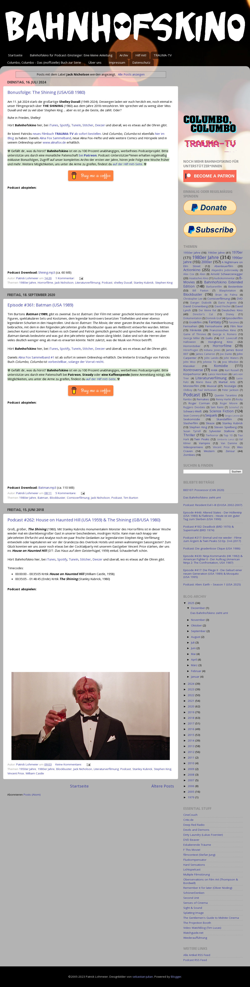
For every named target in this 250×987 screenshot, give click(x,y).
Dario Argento (227, 302)
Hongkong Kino (220, 342)
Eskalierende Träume (197, 845)
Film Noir (236, 326)
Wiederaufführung (195, 938)
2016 (191, 729)
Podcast (107, 282)
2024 (191, 684)
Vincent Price (16, 773)
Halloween (189, 342)
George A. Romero (224, 334)
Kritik (214, 370)
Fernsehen (190, 326)
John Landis (211, 358)
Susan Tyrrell (192, 431)
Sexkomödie (191, 419)
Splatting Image (193, 913)
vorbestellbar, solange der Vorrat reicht (76, 362)
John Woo (189, 362)
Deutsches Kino (232, 310)
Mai (193, 654)
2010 (191, 763)
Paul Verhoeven (207, 390)
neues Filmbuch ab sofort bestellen (67, 133)
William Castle (35, 773)
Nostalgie (230, 386)
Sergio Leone (232, 415)
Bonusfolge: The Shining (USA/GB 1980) (46, 92)
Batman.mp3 (47, 487)
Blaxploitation (227, 290)
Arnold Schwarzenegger (227, 274)
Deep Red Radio (194, 825)
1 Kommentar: (65, 278)
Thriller (189, 435)
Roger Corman (199, 403)
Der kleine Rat (207, 310)
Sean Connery (191, 415)
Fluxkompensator (194, 860)
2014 (191, 740)
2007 (191, 780)
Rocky (239, 399)
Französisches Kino (223, 330)
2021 (191, 701)
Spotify (65, 125)
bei (88, 155)
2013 (191, 746)
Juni (193, 648)
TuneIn (76, 125)
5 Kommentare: (66, 493)
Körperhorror (192, 374)
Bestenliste (235, 286)
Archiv (124, 55)
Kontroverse (193, 370)
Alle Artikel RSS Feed (196, 955)
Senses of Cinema (195, 903)
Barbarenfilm (214, 286)
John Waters (231, 358)
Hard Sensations (194, 865)
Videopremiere (193, 447)
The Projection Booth (197, 923)
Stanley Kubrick (144, 282)
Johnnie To (209, 362)
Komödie (221, 365)
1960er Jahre (216, 252)
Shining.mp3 (46, 272)
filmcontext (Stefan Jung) (199, 855)
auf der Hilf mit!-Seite (127, 164)
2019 (191, 712)
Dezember (198, 608)
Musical (211, 386)
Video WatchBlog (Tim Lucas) (202, 928)
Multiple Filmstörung (196, 874)
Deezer (100, 125)
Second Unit (191, 898)
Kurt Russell (232, 370)
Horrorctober (191, 346)
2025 (191, 603)
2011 (191, 757)
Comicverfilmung (78, 498)
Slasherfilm (190, 423)
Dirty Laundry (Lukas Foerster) (203, 835)
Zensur (230, 451)
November (198, 620)
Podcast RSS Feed (195, 960)
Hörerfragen (190, 350)
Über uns (94, 62)
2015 (191, 735)
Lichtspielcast (191, 869)
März (194, 665)
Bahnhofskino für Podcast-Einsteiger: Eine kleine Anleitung (71, 55)
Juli (193, 642)
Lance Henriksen (218, 374)
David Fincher (223, 306)
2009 (191, 769)
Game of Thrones (194, 334)
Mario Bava (203, 382)
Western (209, 451)
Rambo (187, 399)
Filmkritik (195, 330)
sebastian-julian (142, 976)
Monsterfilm (191, 386)
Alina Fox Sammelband (55, 138)
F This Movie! (191, 850)
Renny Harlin (223, 399)
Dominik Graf (213, 318)
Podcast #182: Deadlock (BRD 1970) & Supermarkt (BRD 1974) (208, 528)
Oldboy (187, 390)
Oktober (197, 625)
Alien (202, 274)
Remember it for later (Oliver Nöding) (207, 888)
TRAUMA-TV (163, 55)
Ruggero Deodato (194, 407)
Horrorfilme (45, 282)
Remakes (203, 399)
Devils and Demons (196, 830)
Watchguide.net (193, 933)
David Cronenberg (195, 306)
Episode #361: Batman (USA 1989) (40, 305)
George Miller (191, 338)
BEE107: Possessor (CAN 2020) (203, 490)
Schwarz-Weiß (192, 411)
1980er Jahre (27, 282)
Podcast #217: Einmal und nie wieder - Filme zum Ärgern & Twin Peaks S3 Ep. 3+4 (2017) (212, 539)
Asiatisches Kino (198, 278)
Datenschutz (141, 62)
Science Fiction (222, 411)
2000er (206, 262)
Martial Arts (227, 382)
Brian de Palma (226, 294)
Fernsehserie (213, 326)
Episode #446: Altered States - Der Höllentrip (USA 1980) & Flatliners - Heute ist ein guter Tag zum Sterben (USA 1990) (212, 516)
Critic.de (188, 820)
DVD (240, 298)
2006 (191, 786)
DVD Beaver (191, 840)
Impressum (117, 62)
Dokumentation (192, 318)
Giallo (209, 338)
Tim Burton (131, 498)
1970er (237, 252)
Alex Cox (188, 274)
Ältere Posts (162, 786)
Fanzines (234, 322)
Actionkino (191, 270)
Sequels (211, 415)
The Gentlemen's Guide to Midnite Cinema (211, 918)
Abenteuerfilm (223, 266)
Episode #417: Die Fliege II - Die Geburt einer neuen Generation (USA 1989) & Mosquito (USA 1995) (212, 573)
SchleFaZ (234, 407)
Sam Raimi (217, 407)
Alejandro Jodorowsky (225, 270)
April (194, 659)
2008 (191, 774)
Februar (196, 671)
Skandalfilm (224, 419)
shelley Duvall (123, 282)
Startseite (15, 55)
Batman (43, 498)
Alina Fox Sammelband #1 (36, 357)
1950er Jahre (27, 769)
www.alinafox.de (54, 142)
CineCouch (190, 815)
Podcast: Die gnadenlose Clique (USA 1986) (211, 548)
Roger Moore (229, 403)
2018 (191, 718)
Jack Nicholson (64, 282)
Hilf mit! (140, 55)
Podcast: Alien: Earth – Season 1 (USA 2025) (212, 584)
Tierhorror (212, 435)
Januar (195, 676)
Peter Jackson (230, 390)
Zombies (189, 455)
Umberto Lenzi (226, 439)
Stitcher (87, 125)
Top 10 (228, 435)
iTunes (53, 125)
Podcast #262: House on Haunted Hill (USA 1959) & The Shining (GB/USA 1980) (84, 520)
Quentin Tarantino (226, 395)
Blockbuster (57, 498)
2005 (191, 792)
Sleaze (210, 423)
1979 (191, 797)
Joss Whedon (230, 362)
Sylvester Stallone (222, 431)
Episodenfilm (234, 318)
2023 (191, 689)
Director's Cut (203, 314)
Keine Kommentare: (68, 764)
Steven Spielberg (225, 427)
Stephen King (163, 282)
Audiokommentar (224, 278)
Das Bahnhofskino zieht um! (202, 497)
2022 (191, 695)
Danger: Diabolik (200, 302)
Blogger (176, 976)
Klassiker (189, 366)
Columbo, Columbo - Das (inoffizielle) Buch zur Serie (44, 62)
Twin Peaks (201, 439)
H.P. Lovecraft (228, 338)
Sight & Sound (192, 908)
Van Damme (229, 443)
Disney (230, 314)
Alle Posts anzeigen (131, 74)
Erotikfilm (195, 322)
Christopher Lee (192, 298)
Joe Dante (226, 354)
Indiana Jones (212, 350)
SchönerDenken (193, 893)
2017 (191, 723)
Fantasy (215, 322)
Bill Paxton (200, 290)
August (196, 637)
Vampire (204, 443)
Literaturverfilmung (87, 282)
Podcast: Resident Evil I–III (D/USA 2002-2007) (212, 505)
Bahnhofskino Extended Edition (213, 284)
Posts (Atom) (32, 794)
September (198, 631)
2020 (191, 706)
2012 (191, 752)
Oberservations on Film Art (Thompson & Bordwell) (210, 881)
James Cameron (205, 354)
